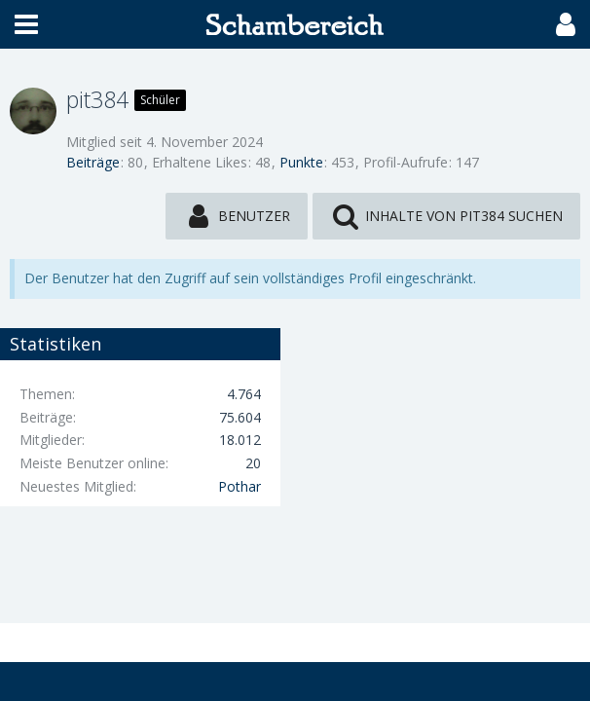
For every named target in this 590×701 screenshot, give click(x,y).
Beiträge (93, 162)
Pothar (239, 486)
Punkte (301, 162)
